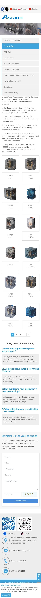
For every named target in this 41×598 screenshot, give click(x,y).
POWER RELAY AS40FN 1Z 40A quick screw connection (31, 236)
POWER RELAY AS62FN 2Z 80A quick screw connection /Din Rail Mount (10, 206)
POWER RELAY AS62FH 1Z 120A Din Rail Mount (30, 325)
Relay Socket (9, 58)
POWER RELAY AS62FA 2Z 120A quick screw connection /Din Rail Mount (31, 295)
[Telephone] (20, 469)
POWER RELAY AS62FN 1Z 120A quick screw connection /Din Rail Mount (31, 177)
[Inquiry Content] (20, 484)
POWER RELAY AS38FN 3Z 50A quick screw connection (10, 265)
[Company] (20, 475)
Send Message (20, 501)
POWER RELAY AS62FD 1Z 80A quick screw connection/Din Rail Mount (10, 177)
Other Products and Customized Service (19, 75)
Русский (22, 9)
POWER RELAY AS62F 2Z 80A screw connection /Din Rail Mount (10, 295)
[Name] (20, 457)
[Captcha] (12, 494)
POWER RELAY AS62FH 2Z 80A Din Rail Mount (10, 325)
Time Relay (8, 87)
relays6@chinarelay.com (20, 550)
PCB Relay (8, 52)
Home (12, 29)
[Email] (20, 463)
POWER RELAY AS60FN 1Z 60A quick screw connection (31, 206)
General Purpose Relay (13, 40)
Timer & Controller (11, 63)
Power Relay (27, 29)
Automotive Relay (11, 93)
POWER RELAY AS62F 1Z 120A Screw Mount (30, 265)
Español (33, 9)
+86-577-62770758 (18, 561)
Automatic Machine (11, 69)
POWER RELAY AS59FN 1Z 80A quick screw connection (10, 236)
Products (18, 29)
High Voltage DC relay (12, 81)
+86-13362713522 (18, 571)
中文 (13, 9)
